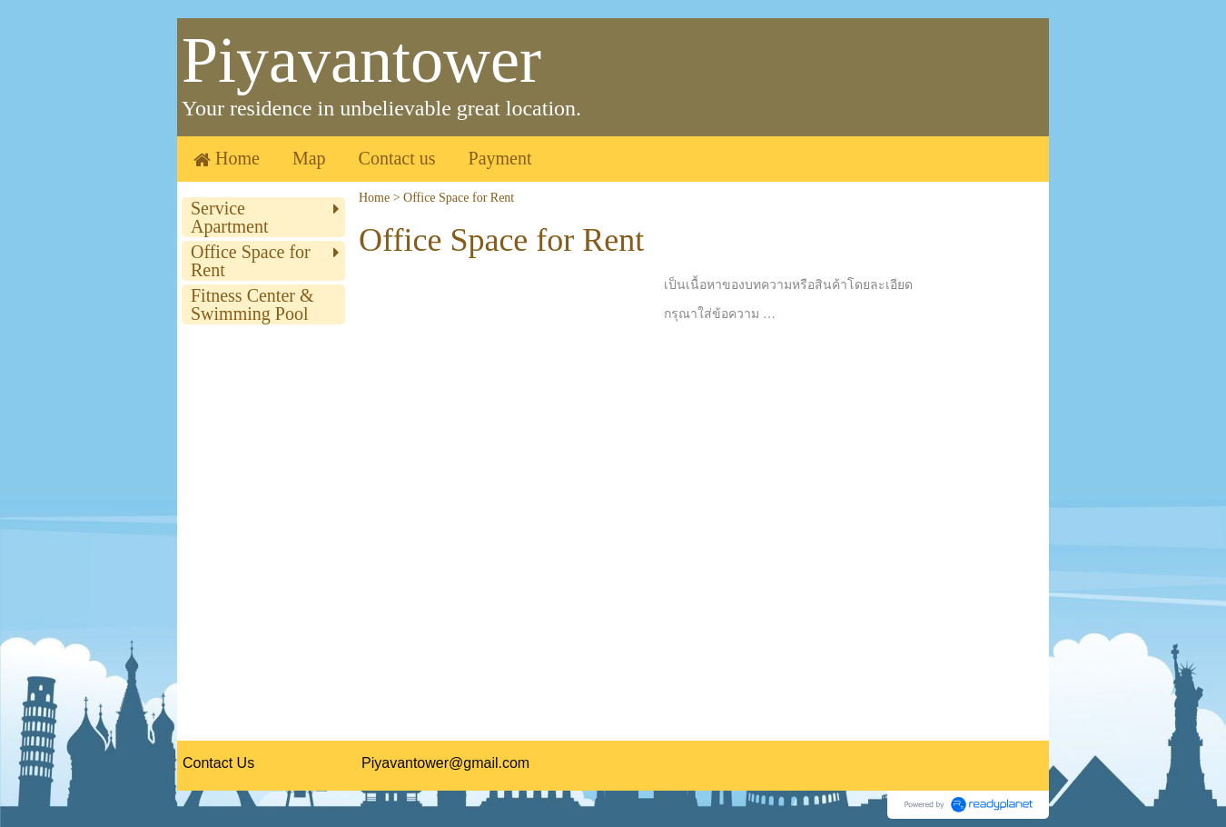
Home (374, 197)
